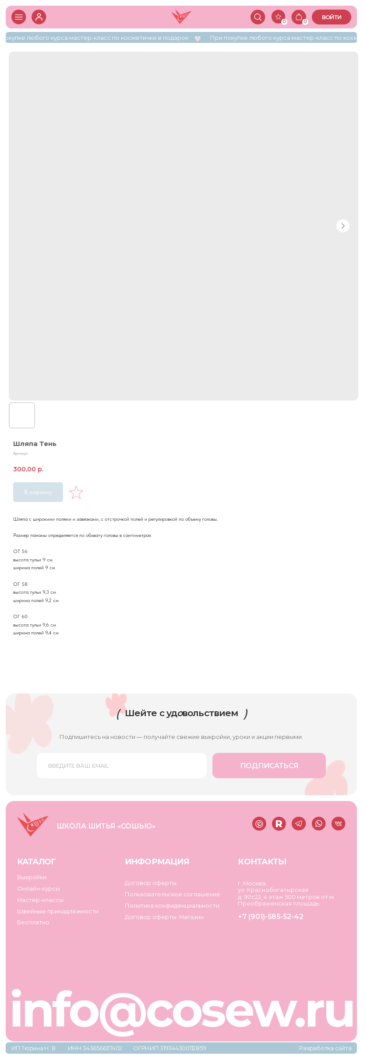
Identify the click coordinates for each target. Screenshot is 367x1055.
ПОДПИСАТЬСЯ (269, 766)
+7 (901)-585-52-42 (270, 916)
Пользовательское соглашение (172, 894)
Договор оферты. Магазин (164, 916)
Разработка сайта (325, 1048)
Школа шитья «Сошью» (105, 826)
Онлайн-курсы (38, 888)
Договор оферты (150, 882)
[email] (122, 765)
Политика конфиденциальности (172, 905)
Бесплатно (33, 922)
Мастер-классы (40, 899)
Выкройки (31, 877)
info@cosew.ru (181, 1009)
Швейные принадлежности (58, 911)
